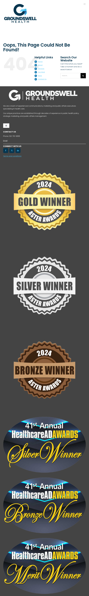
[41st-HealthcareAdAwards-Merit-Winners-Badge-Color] (44, 539)
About (40, 65)
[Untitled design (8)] (44, 330)
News (40, 76)
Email (5, 140)
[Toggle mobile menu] (85, 4)
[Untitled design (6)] (44, 246)
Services (41, 69)
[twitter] (11, 150)
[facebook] (5, 150)
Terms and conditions (12, 156)
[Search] (83, 75)
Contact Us (42, 79)
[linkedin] (17, 150)
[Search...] (70, 75)
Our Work (41, 72)
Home (40, 62)
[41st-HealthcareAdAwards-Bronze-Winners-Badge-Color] (44, 478)
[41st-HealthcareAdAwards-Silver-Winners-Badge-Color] (44, 417)
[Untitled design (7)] (44, 162)
